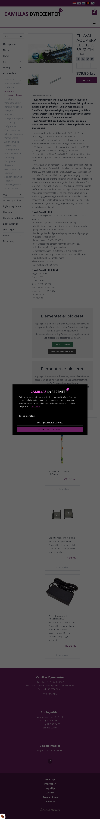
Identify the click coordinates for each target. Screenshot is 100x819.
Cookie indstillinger (27, 416)
